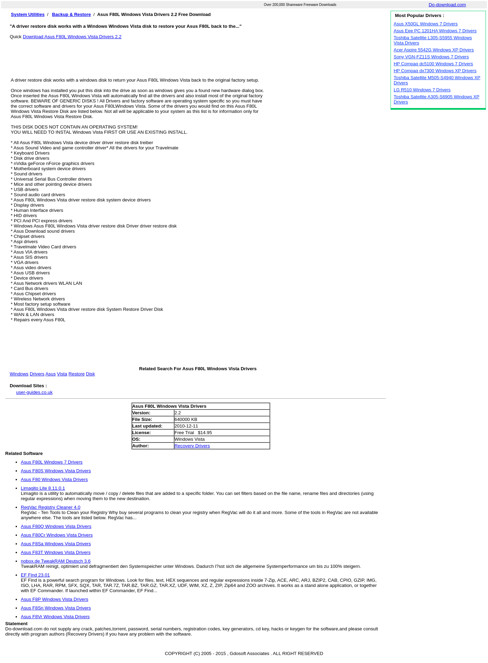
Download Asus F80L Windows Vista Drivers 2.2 (72, 36)
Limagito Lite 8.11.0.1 (43, 488)
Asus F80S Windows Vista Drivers (56, 470)
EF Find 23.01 (35, 575)
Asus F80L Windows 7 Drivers (52, 462)
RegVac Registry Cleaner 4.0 (50, 507)
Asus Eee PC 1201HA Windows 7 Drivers (435, 30)
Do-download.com (447, 4)
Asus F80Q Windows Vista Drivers (56, 526)
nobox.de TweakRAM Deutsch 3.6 (56, 561)
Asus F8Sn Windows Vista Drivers (56, 608)
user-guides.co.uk (34, 392)
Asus (50, 373)
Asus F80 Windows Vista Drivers (54, 479)
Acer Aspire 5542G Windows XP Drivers (434, 49)
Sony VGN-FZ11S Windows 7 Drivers (431, 56)
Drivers (37, 373)
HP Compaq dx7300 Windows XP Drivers (435, 70)
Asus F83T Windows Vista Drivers (56, 552)
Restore (76, 373)
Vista (62, 373)
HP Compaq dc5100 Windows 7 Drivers (433, 63)
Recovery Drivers (192, 445)
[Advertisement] (197, 55)
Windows (19, 373)
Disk (90, 373)
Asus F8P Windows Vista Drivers (54, 599)
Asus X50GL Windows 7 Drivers (425, 23)
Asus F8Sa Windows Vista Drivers (56, 543)
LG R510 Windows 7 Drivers (422, 89)
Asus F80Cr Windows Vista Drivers (57, 535)
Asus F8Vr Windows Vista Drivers (55, 616)
